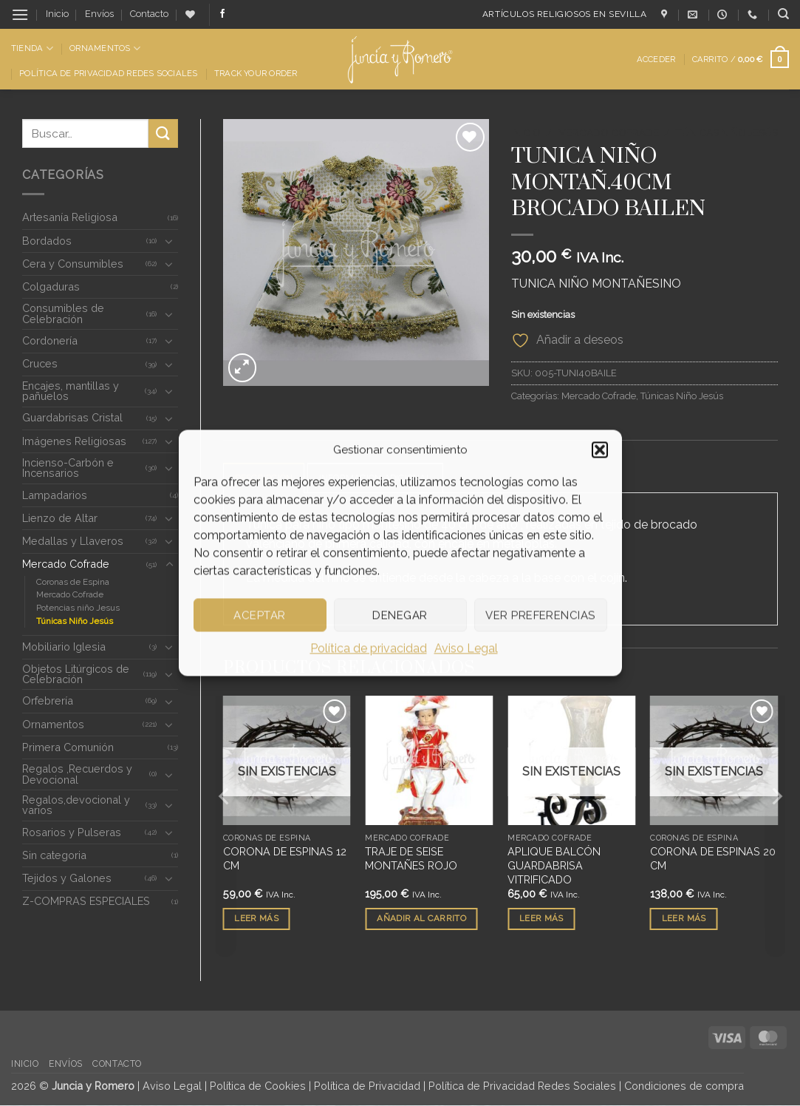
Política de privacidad (368, 648)
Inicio (57, 13)
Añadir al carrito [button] (421, 919)
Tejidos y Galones (67, 878)
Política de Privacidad (367, 1086)
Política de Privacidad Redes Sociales (108, 73)
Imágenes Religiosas (74, 441)
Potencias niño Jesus (78, 608)
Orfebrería (47, 700)
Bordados (47, 240)
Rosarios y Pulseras (71, 832)
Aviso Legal (466, 648)
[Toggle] (169, 241)
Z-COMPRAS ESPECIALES (86, 901)
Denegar (399, 615)
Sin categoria (54, 855)
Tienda (32, 48)
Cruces (40, 363)
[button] (599, 449)
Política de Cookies (258, 1086)
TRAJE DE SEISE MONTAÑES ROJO (411, 859)
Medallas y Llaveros (72, 541)
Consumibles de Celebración (63, 313)
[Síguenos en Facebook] (222, 14)
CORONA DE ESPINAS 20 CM (713, 859)
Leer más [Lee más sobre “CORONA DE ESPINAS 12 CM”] (256, 919)
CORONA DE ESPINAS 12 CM (284, 859)
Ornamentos (104, 48)
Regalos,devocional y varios (76, 804)
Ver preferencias (540, 615)
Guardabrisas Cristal (72, 417)
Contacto (149, 13)
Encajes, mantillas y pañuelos (70, 390)
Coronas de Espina (72, 582)
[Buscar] (783, 14)
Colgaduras (51, 286)
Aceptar (259, 615)
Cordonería (50, 340)
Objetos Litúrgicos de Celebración (75, 673)
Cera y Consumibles (72, 263)
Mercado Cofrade (65, 563)
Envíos (99, 13)
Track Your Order (256, 73)
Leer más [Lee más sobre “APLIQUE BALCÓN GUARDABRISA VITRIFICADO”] (541, 919)
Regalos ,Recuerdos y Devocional (77, 773)
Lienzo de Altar (60, 518)
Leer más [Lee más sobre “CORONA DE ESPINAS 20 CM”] (684, 919)
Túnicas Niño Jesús (74, 621)
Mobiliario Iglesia (64, 646)
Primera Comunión (68, 747)
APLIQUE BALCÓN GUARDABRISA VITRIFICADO (554, 866)
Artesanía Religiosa (69, 217)
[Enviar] (163, 133)
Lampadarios (54, 495)
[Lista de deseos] (190, 14)
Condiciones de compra (684, 1086)
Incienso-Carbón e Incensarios (68, 467)
